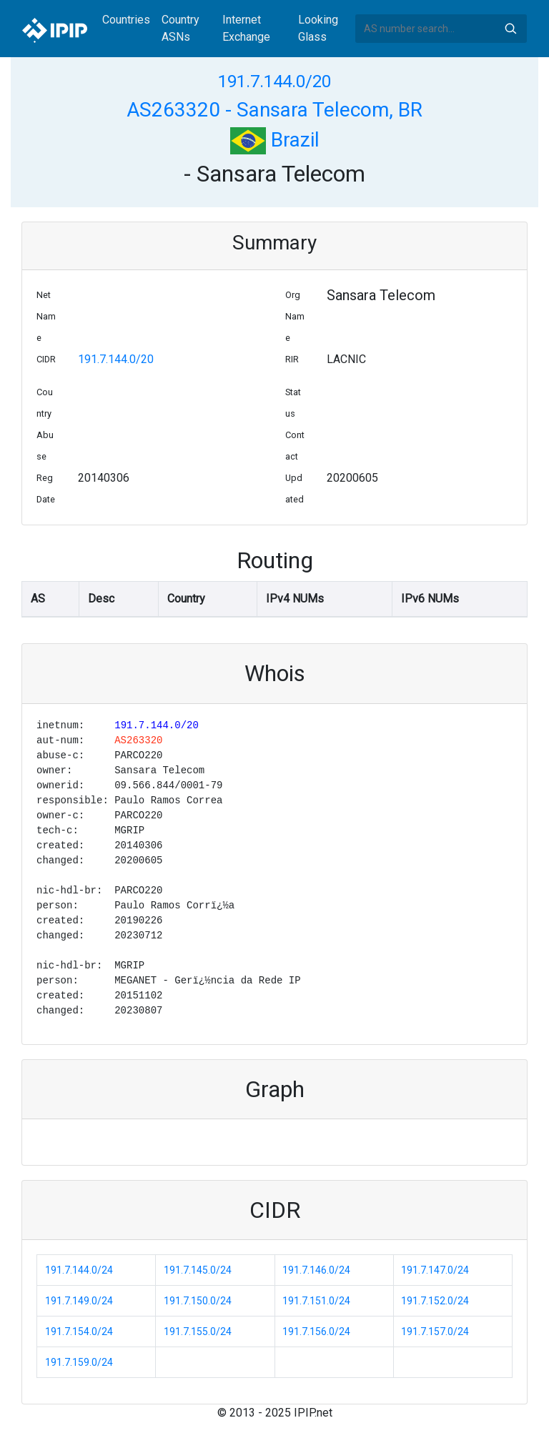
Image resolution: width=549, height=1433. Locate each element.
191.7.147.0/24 (435, 1270)
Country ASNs (180, 28)
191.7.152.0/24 (435, 1300)
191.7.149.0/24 (79, 1300)
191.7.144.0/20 (274, 81)
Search (510, 28)
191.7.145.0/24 (198, 1270)
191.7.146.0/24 (316, 1270)
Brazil (275, 140)
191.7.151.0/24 (316, 1300)
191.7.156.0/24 (316, 1331)
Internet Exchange (246, 28)
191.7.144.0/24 (79, 1270)
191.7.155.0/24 (198, 1331)
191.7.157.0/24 (435, 1331)
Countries (126, 19)
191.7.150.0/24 (198, 1300)
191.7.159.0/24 (79, 1362)
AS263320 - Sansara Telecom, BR (274, 110)
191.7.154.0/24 (79, 1331)
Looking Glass (318, 28)
